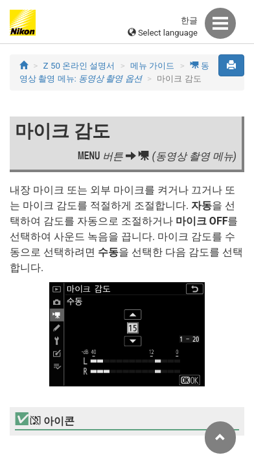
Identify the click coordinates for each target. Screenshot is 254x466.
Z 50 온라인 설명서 (79, 66)
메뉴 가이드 (152, 66)
